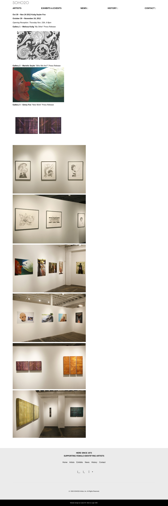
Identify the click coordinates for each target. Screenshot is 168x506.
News (87, 462)
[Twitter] (149, 1)
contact (150, 8)
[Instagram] (153, 1)
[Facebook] (145, 1)
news (84, 8)
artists (17, 8)
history (112, 8)
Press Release (50, 27)
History (94, 462)
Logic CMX (94, 502)
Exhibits (79, 462)
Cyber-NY (83, 502)
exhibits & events (51, 8)
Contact (102, 462)
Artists (71, 462)
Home (64, 462)
